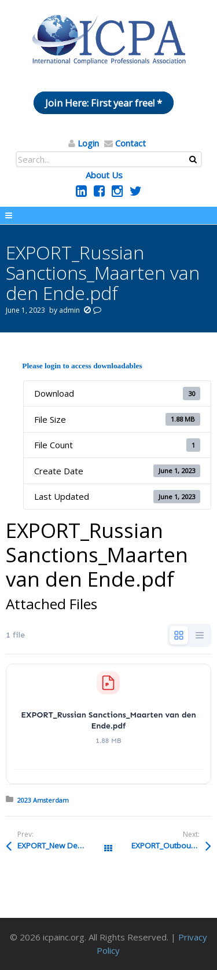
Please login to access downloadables (82, 365)
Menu (108, 215)
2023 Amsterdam (43, 800)
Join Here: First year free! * (103, 102)
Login (88, 143)
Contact (130, 143)
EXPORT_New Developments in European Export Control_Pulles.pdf (62, 845)
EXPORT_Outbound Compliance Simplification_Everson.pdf (171, 845)
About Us (104, 175)
